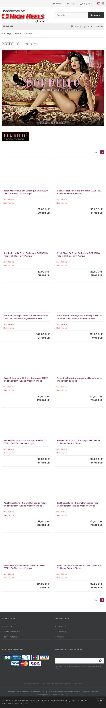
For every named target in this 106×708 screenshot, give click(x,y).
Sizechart (7, 626)
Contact (59, 637)
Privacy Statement (11, 637)
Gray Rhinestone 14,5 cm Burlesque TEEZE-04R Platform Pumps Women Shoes (26, 379)
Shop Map (60, 631)
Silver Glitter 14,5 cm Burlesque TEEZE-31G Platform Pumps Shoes (79, 567)
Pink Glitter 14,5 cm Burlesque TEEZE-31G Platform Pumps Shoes (78, 442)
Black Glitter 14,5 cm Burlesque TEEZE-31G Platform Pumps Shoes (79, 192)
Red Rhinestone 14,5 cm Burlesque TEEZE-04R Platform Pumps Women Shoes (79, 504)
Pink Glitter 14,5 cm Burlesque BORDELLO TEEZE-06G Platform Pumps (24, 442)
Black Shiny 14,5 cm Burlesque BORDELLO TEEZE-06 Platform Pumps (78, 255)
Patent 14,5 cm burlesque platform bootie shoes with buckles (79, 379)
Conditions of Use (11, 631)
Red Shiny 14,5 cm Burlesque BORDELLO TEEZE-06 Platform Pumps (24, 567)
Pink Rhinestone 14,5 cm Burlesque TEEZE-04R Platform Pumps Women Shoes (25, 504)
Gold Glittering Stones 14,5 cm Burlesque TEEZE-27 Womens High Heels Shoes (25, 317)
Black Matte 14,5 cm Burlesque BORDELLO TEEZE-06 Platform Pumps (25, 255)
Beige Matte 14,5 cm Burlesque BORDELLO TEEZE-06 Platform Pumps (25, 192)
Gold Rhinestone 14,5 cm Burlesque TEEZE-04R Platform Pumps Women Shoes (79, 317)
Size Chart (60, 626)
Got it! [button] (100, 702)
